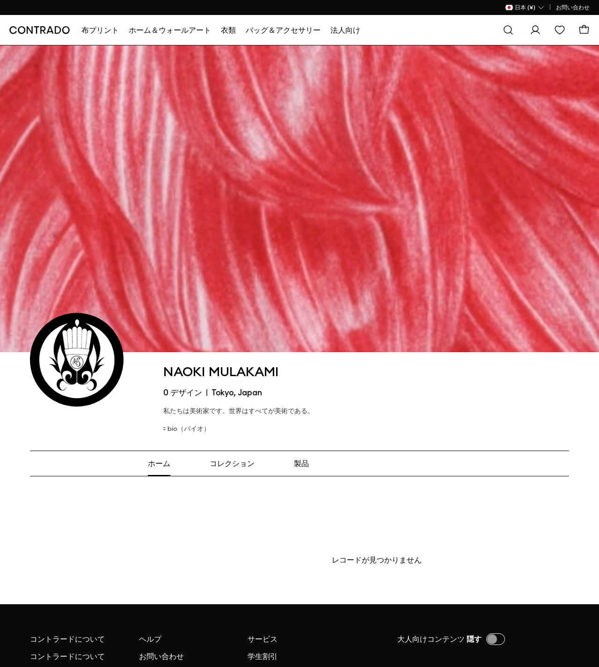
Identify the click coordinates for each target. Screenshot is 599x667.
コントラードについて (67, 639)
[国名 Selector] (525, 7)
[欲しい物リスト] (559, 30)
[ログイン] (535, 30)
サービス (263, 639)
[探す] (508, 30)
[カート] (584, 30)
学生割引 (263, 656)
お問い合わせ (573, 7)
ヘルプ (150, 639)
